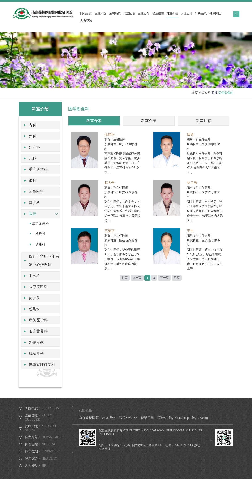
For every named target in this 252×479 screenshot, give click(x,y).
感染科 (34, 309)
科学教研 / (42, 451)
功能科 (40, 244)
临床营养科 (38, 331)
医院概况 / (42, 408)
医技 (32, 214)
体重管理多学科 (42, 364)
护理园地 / (41, 444)
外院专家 (36, 342)
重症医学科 (38, 169)
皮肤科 (34, 298)
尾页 (177, 277)
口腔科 (34, 203)
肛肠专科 (36, 353)
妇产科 (34, 147)
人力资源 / (35, 465)
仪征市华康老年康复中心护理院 (44, 260)
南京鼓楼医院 (89, 418)
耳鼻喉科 (36, 191)
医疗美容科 (38, 287)
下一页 (164, 277)
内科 (32, 125)
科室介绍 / (44, 437)
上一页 (137, 277)
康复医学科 (38, 320)
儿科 (32, 158)
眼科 (32, 180)
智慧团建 (147, 418)
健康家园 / (41, 458)
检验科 (40, 234)
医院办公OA (128, 418)
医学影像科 (40, 223)
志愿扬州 (109, 418)
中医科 (34, 276)
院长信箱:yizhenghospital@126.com (182, 418)
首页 (195, 92)
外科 (32, 136)
